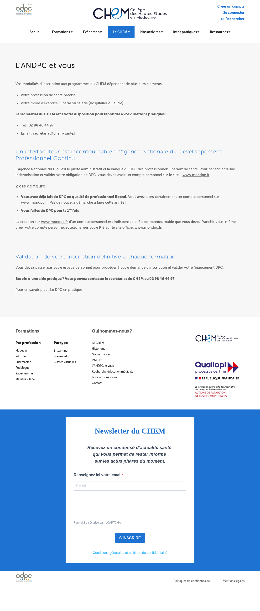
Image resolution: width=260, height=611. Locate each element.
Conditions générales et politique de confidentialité (130, 553)
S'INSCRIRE (130, 538)
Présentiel (60, 356)
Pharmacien (23, 362)
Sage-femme (24, 373)
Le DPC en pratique (66, 290)
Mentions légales (233, 581)
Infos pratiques (186, 32)
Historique (98, 348)
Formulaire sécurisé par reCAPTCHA (97, 522)
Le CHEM (121, 32)
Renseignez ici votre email (97, 475)
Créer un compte (230, 6)
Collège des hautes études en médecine (130, 17)
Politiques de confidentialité (192, 581)
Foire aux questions (104, 377)
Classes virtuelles (65, 362)
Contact (97, 383)
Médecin (21, 350)
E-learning (61, 350)
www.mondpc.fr (195, 175)
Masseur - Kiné (25, 379)
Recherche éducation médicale (112, 371)
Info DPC (98, 360)
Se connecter (233, 13)
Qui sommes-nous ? (112, 331)
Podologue (23, 367)
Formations (62, 32)
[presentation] (110, 508)
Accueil (36, 32)
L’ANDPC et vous (103, 366)
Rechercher (235, 19)
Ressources (220, 32)
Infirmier (21, 356)
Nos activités (151, 32)
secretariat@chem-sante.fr (55, 133)
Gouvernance (101, 354)
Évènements (92, 32)
